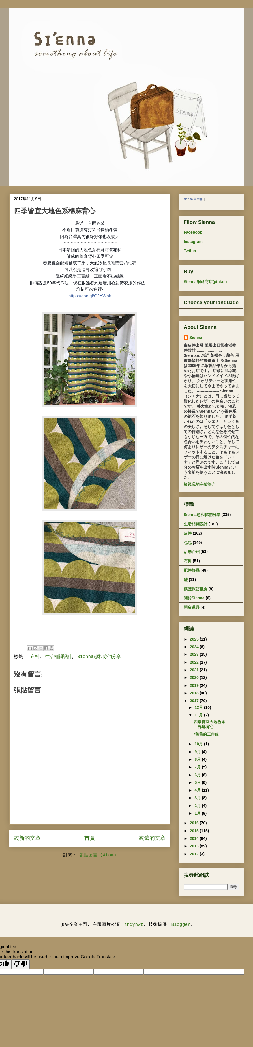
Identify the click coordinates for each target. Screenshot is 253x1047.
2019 (195, 685)
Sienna (195, 337)
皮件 (188, 533)
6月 (198, 775)
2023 (195, 654)
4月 (198, 790)
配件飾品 (192, 570)
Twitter (190, 250)
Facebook (193, 232)
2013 (195, 846)
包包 (188, 542)
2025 (195, 639)
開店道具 (192, 607)
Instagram (193, 241)
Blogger (180, 924)
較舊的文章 (152, 838)
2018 (195, 693)
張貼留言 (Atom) (97, 855)
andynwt (133, 924)
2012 (195, 854)
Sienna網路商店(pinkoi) (205, 281)
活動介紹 (192, 551)
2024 (195, 646)
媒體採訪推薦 (195, 589)
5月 (198, 782)
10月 (199, 744)
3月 (198, 797)
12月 (199, 707)
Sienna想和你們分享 (99, 656)
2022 (195, 662)
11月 (199, 715)
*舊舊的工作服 (206, 734)
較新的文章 (27, 838)
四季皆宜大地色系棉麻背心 (209, 724)
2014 (195, 838)
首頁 (89, 838)
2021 (195, 670)
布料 (34, 656)
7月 (198, 767)
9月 (198, 751)
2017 (195, 700)
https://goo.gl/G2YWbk (89, 295)
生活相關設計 (58, 656)
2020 (195, 677)
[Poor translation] (21, 964)
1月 (198, 813)
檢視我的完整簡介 (199, 484)
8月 (198, 759)
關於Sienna (194, 598)
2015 (195, 831)
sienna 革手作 (193, 199)
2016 (195, 823)
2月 (198, 805)
